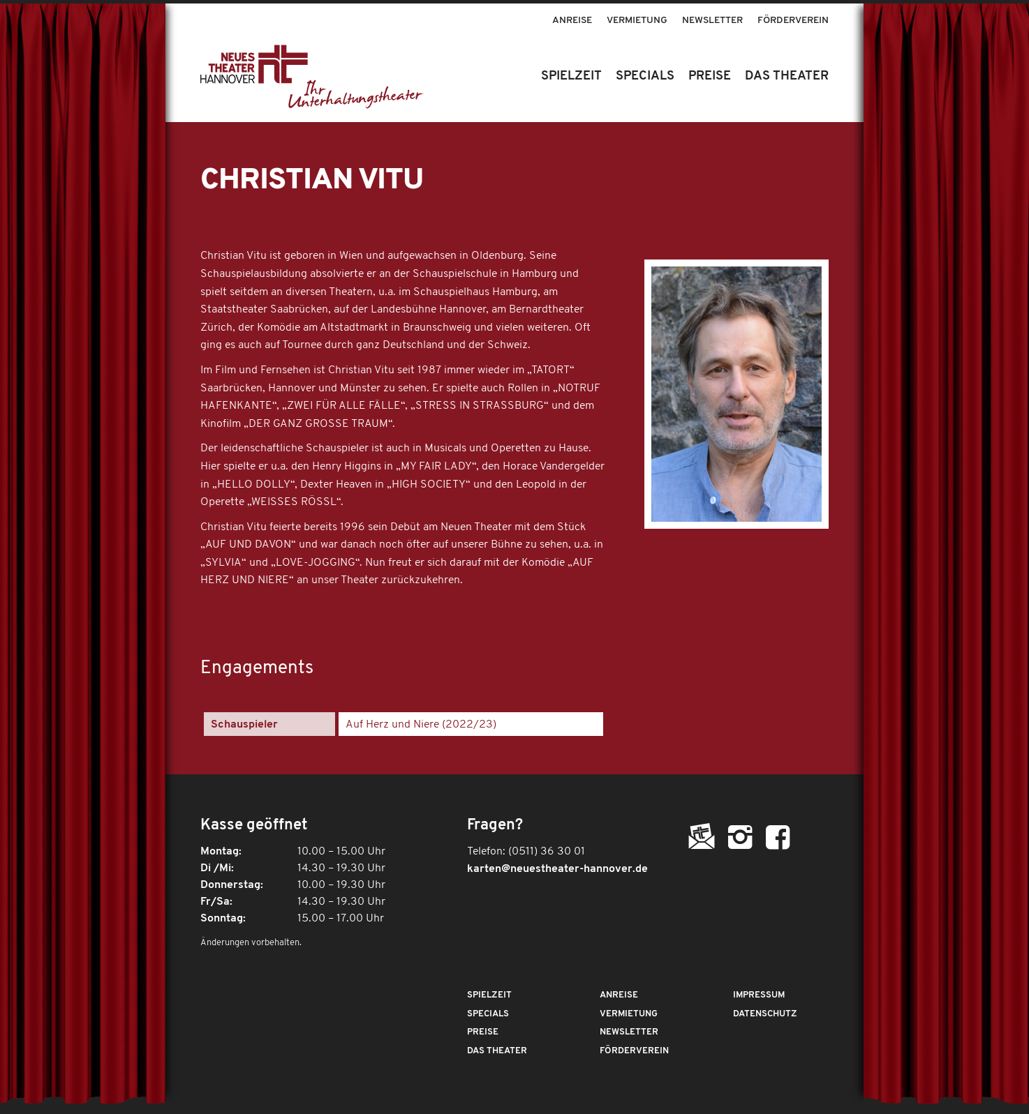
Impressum (759, 995)
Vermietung (637, 20)
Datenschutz (765, 1013)
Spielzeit (489, 995)
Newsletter (712, 20)
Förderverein (793, 20)
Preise (482, 1032)
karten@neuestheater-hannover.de (557, 869)
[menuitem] (572, 13)
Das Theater (497, 1050)
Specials (488, 1013)
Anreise (572, 20)
